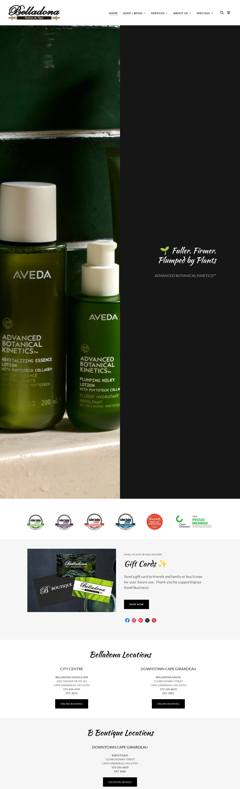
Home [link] (113, 13)
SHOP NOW (136, 604)
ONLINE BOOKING (71, 703)
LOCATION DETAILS (120, 782)
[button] (134, 13)
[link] (34, 12)
